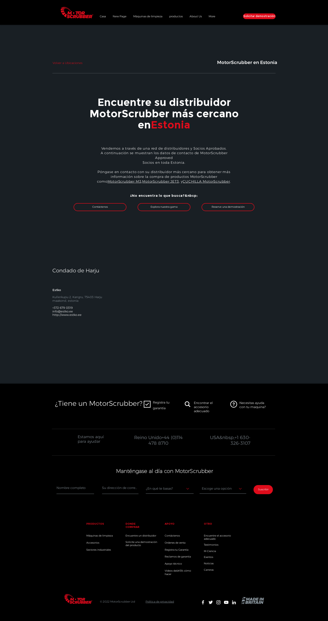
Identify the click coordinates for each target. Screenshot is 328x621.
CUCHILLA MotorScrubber (206, 181)
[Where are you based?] (170, 488)
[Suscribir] (263, 489)
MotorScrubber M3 (124, 181)
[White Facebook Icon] (203, 602)
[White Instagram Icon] (218, 602)
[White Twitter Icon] (210, 602)
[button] (176, 16)
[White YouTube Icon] (226, 602)
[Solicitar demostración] (259, 16)
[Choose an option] (223, 488)
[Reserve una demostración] (228, 207)
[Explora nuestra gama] (164, 207)
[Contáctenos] (100, 207)
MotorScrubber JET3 (160, 181)
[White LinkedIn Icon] (234, 602)
